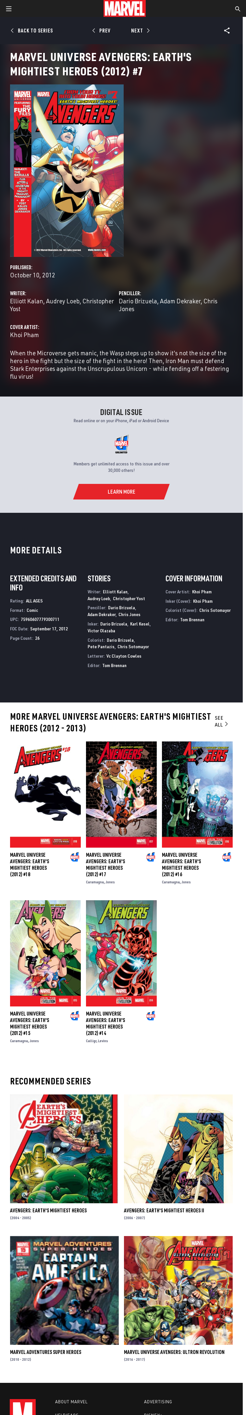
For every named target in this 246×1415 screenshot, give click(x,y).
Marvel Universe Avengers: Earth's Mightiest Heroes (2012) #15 (29, 1023)
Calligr (91, 1040)
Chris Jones (129, 614)
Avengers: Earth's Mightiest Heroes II (164, 1210)
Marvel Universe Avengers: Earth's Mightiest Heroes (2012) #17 (105, 865)
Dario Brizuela (138, 301)
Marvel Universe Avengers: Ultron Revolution (174, 1352)
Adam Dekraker (180, 301)
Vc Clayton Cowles (123, 656)
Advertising (158, 1401)
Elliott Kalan (26, 301)
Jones (110, 881)
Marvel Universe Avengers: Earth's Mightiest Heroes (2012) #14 (105, 1023)
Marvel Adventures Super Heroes (45, 1352)
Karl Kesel (140, 623)
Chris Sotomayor (133, 646)
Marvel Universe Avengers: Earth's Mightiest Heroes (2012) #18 (29, 865)
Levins (103, 1040)
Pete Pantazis (101, 646)
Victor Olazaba (101, 630)
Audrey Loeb (63, 301)
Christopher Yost (129, 598)
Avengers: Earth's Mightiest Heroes (48, 1210)
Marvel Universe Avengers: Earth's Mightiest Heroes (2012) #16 (181, 865)
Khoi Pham (24, 334)
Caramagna (95, 881)
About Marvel (71, 1401)
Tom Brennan (114, 665)
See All (222, 721)
